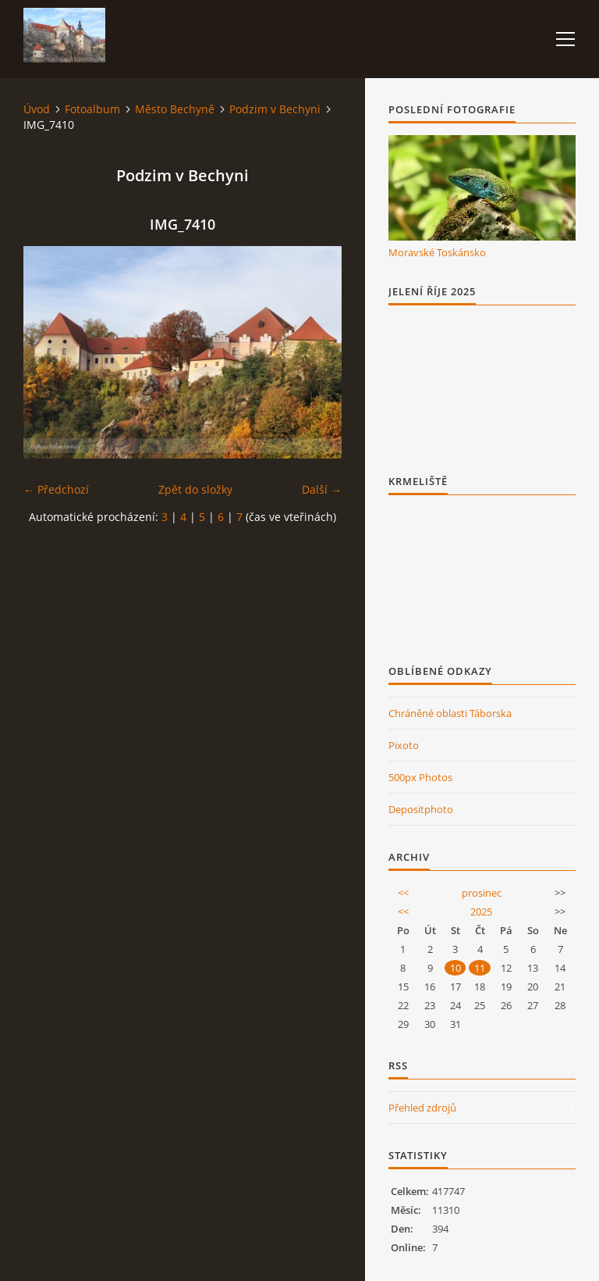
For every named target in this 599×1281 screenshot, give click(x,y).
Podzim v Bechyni (275, 109)
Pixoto (403, 745)
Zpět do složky (195, 489)
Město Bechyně (174, 109)
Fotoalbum (92, 109)
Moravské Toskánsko (437, 252)
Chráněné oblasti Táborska (450, 713)
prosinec (482, 893)
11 (479, 968)
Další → (322, 489)
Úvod (36, 109)
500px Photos (420, 777)
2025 (481, 912)
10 (455, 968)
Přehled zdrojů (422, 1108)
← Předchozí (56, 489)
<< (403, 893)
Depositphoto (420, 809)
